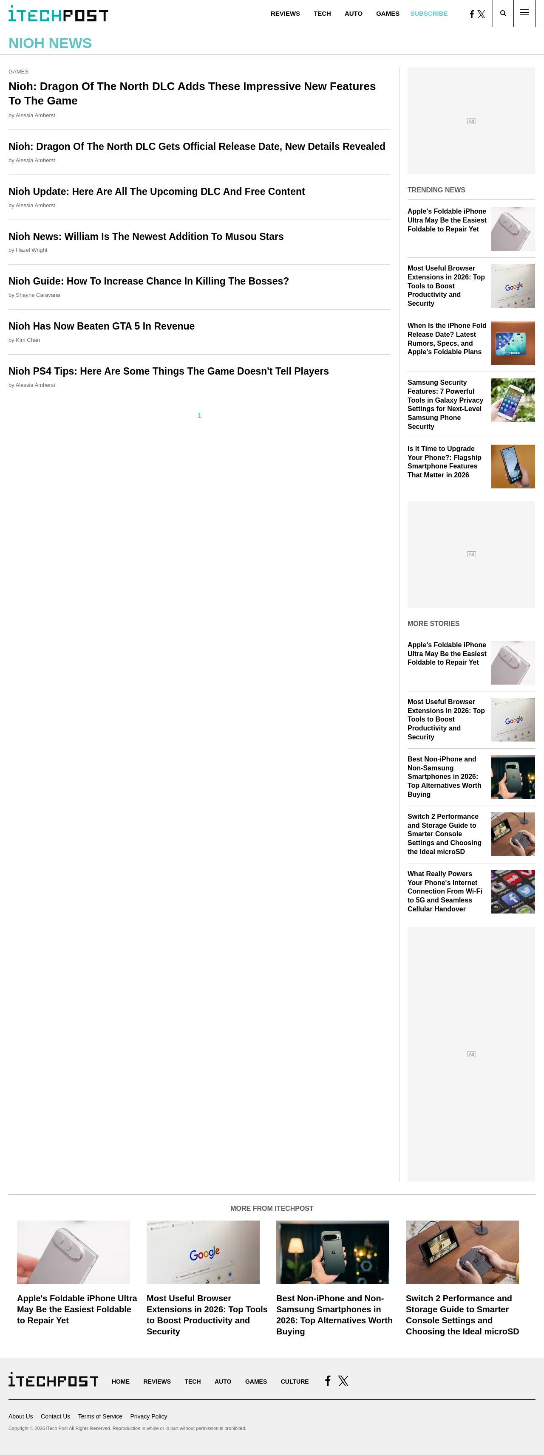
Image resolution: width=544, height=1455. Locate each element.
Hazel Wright (31, 250)
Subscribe (429, 13)
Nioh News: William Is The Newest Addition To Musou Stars (146, 236)
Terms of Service (100, 1416)
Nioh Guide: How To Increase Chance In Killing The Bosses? (148, 281)
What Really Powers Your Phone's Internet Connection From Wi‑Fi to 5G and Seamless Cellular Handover (445, 891)
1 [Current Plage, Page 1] (199, 415)
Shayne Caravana (38, 295)
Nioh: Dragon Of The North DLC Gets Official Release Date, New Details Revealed (196, 146)
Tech (322, 13)
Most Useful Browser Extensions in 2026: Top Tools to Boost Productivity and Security (446, 286)
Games (388, 13)
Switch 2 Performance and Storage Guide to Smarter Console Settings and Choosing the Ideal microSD (445, 834)
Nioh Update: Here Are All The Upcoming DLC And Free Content (156, 191)
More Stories (433, 623)
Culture (295, 1381)
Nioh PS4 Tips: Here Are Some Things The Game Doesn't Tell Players (168, 371)
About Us (20, 1416)
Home (121, 1381)
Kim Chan (28, 340)
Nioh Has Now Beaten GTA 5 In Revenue (101, 326)
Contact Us (55, 1416)
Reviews (285, 13)
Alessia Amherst (35, 115)
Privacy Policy (148, 1416)
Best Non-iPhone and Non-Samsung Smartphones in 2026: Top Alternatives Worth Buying (445, 777)
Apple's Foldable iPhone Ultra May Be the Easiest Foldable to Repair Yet (447, 220)
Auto (354, 13)
